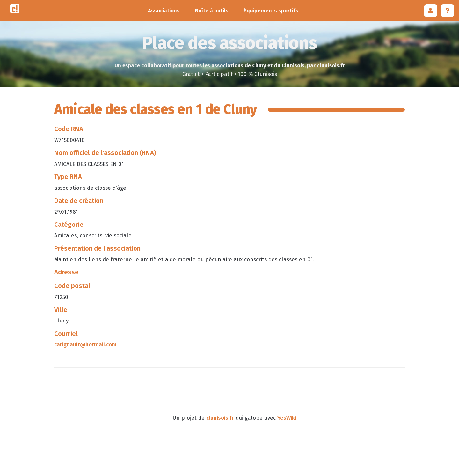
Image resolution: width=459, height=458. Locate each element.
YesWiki (286, 418)
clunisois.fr (220, 418)
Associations (164, 10)
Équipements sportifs (271, 10)
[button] (431, 10)
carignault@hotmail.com (85, 344)
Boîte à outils (212, 10)
